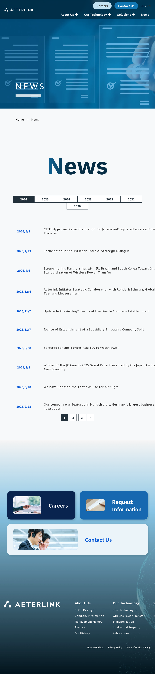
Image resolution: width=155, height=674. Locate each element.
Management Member (89, 621)
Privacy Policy (115, 647)
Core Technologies (125, 610)
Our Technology (97, 14)
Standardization (123, 621)
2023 (88, 199)
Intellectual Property (126, 627)
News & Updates (95, 647)
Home (20, 119)
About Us (69, 14)
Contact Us (126, 6)
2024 (66, 199)
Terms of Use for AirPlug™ (138, 647)
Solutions (126, 14)
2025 (45, 199)
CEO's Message (84, 610)
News (145, 14)
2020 (77, 206)
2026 (23, 199)
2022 (109, 199)
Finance (80, 627)
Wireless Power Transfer (129, 616)
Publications (121, 633)
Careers (102, 6)
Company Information (89, 616)
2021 (131, 199)
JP (142, 6)
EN (149, 6)
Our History (82, 633)
